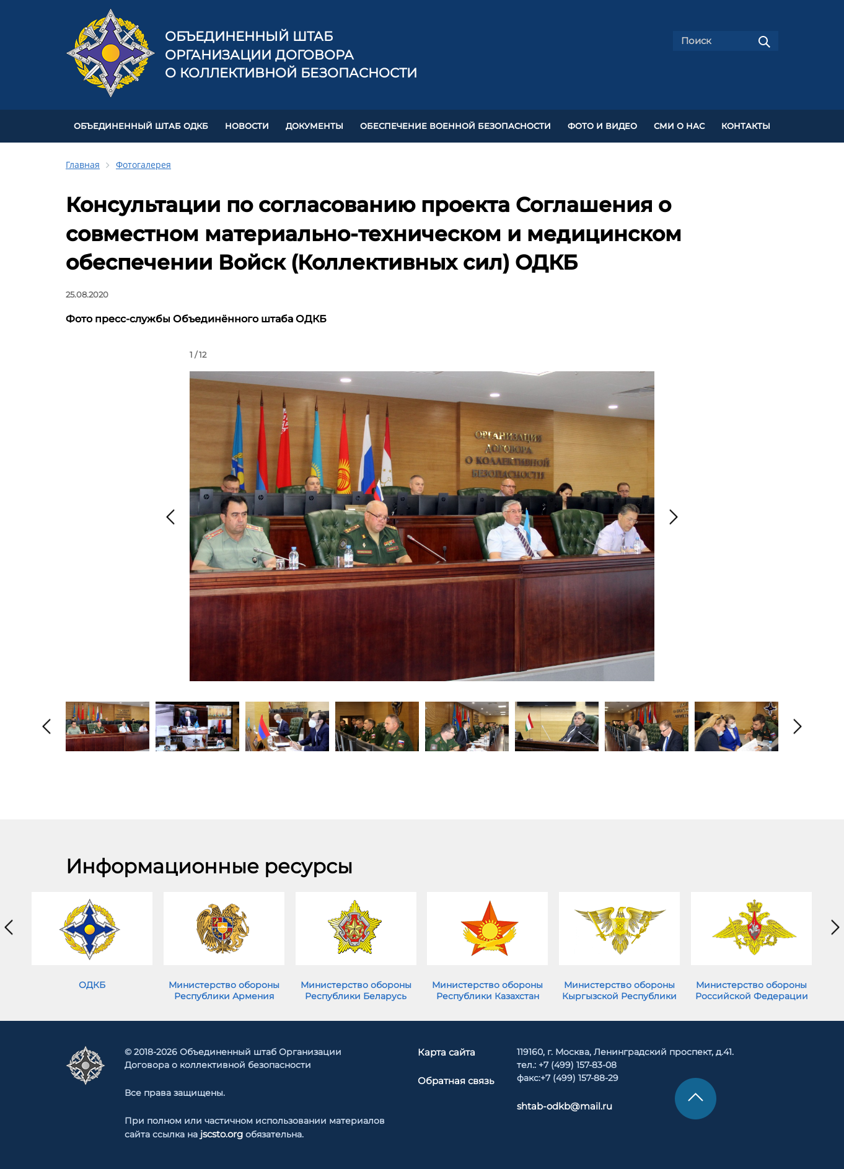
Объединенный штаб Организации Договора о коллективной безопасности (291, 55)
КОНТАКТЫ (745, 125)
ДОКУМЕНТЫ (314, 125)
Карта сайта (447, 1049)
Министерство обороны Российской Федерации (751, 988)
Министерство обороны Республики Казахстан (487, 988)
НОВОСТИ (247, 125)
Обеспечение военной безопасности (455, 125)
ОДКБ (92, 982)
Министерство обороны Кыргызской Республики (619, 988)
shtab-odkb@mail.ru (559, 1103)
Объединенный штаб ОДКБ (141, 125)
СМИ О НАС (679, 125)
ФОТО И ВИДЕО (602, 125)
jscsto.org (221, 1131)
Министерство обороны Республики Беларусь (356, 988)
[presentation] (170, 514)
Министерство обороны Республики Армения (224, 988)
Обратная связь (455, 1077)
